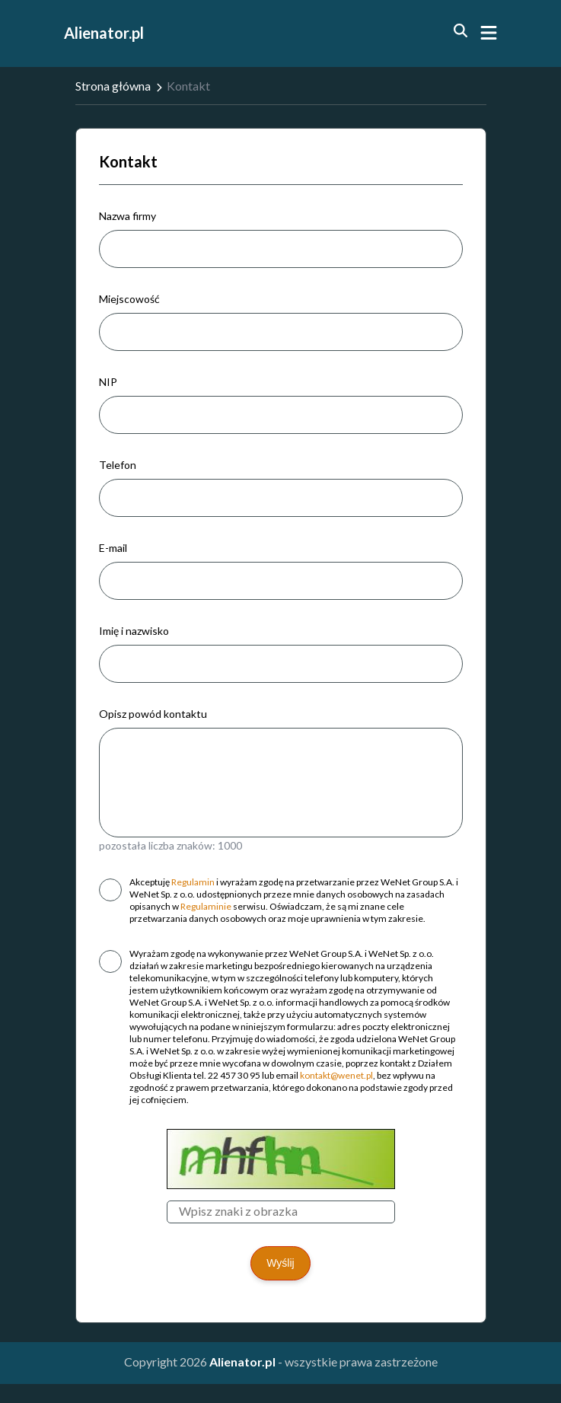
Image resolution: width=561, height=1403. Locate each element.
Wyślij (280, 1263)
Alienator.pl (104, 33)
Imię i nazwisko (134, 630)
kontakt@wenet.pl (336, 1075)
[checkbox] (110, 889)
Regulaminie (205, 906)
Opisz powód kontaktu (153, 713)
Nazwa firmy (127, 215)
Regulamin (193, 882)
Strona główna (113, 85)
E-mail (113, 547)
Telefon (117, 464)
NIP (108, 381)
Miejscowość (129, 298)
